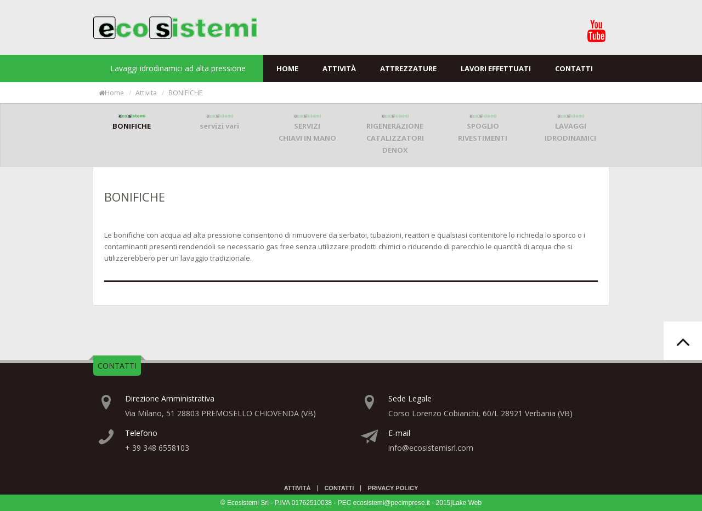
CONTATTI (117, 365)
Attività (339, 68)
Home (287, 68)
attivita (146, 92)
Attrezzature (408, 68)
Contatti (574, 68)
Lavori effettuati (496, 68)
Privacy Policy (392, 488)
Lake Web (467, 503)
